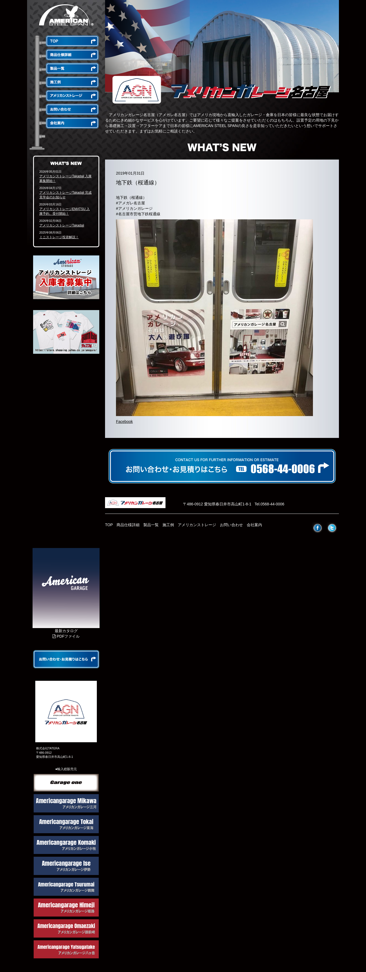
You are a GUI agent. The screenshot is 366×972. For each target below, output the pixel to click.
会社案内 (254, 525)
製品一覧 (151, 525)
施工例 (168, 525)
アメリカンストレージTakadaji (61, 225)
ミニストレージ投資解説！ (59, 237)
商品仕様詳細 (128, 525)
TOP (109, 525)
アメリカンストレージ (197, 525)
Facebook (124, 421)
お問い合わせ (231, 525)
